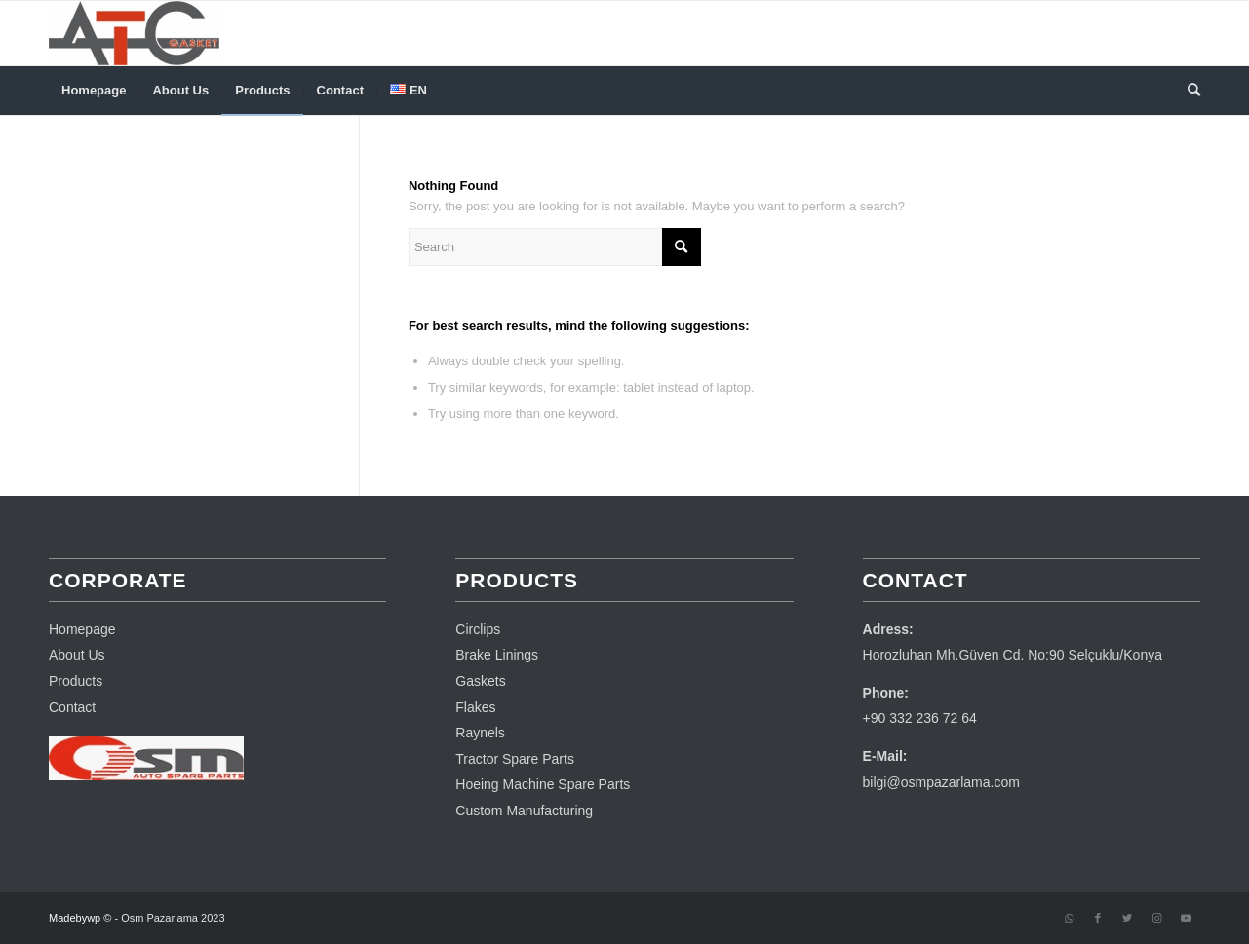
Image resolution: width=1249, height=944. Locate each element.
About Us (77, 654)
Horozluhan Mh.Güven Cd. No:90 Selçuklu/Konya (1012, 654)
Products (75, 681)
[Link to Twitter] (1127, 917)
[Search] (1187, 90)
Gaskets (480, 681)
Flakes (475, 707)
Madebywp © (80, 918)
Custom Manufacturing (524, 810)
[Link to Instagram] (1156, 917)
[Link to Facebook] (1097, 917)
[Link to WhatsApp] (1068, 917)
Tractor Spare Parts (514, 759)
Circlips (477, 629)
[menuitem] (93, 90)
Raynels (480, 732)
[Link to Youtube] (1185, 917)
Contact (72, 707)
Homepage (82, 629)
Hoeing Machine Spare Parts (542, 784)
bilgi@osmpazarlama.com (941, 782)
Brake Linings (496, 654)
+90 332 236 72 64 (920, 718)
